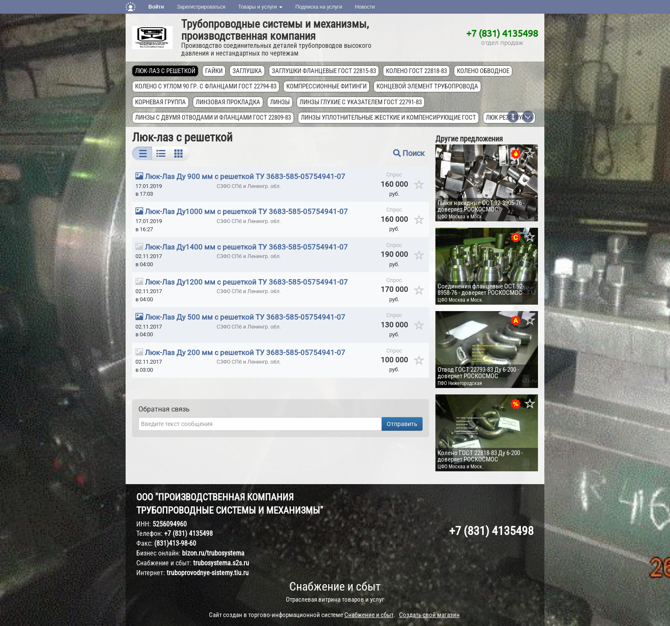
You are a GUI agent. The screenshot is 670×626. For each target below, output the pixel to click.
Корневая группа (160, 102)
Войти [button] (156, 7)
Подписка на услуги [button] (318, 7)
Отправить (402, 423)
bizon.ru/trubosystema (213, 553)
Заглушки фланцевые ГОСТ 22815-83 (324, 71)
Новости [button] (365, 7)
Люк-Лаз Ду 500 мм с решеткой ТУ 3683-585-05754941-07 (245, 317)
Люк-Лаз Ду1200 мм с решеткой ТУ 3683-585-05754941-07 (246, 282)
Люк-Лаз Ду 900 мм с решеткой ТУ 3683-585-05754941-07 (245, 176)
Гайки (214, 71)
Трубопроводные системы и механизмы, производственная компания (275, 30)
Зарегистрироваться (201, 7)
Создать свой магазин (429, 615)
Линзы (280, 102)
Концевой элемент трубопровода (427, 86)
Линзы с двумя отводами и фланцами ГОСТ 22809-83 (213, 117)
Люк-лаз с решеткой (165, 71)
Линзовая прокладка (228, 102)
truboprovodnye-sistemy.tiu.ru (208, 573)
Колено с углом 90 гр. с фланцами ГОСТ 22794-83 (205, 86)
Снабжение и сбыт (335, 586)
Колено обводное (483, 71)
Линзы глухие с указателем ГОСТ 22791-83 (361, 102)
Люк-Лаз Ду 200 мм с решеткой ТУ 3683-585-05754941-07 (245, 352)
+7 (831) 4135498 (502, 32)
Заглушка (247, 71)
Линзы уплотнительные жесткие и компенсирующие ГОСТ (388, 117)
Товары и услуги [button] (260, 7)
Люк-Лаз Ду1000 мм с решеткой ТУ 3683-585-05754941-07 (246, 211)
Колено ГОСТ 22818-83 (416, 71)
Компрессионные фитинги (326, 86)
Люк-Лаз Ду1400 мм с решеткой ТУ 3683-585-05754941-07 (246, 247)
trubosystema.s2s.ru (221, 563)
